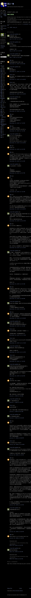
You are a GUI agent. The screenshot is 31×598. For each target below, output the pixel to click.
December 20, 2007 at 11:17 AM (18, 335)
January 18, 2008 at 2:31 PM (17, 504)
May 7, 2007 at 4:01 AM (15, 57)
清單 (1, 109)
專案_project (3, 107)
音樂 (1, 80)
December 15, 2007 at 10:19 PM (18, 142)
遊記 (1, 131)
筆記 (1, 77)
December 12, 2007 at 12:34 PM (18, 93)
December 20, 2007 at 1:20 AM (17, 326)
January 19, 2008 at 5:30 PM (17, 538)
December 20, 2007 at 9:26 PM (17, 375)
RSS (2, 27)
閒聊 (1, 70)
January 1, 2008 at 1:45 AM (16, 395)
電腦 (1, 76)
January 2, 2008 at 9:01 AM (16, 411)
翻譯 (1, 129)
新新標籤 (2, 89)
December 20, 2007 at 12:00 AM (18, 318)
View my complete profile (3, 46)
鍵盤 (1, 111)
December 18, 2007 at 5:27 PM (17, 173)
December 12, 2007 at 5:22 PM (17, 111)
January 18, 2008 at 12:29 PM (17, 444)
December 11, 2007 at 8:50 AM (17, 63)
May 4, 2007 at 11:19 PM (16, 50)
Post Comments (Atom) (18, 590)
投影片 (2, 112)
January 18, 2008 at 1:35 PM (17, 454)
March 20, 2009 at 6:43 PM (16, 545)
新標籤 (2, 84)
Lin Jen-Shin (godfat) (14, 34)
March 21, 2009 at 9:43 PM (16, 558)
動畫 (1, 92)
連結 (1, 137)
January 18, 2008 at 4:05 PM (17, 531)
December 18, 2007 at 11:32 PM (18, 247)
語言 (1, 114)
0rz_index (3, 134)
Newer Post (9, 588)
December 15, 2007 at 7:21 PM (17, 130)
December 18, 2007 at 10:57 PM (18, 220)
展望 (1, 128)
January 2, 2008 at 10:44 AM (17, 417)
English (2, 73)
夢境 (1, 95)
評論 (1, 122)
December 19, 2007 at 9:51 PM (17, 309)
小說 (1, 105)
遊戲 (1, 71)
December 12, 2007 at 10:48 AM (18, 79)
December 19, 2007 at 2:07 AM (17, 283)
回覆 (1, 96)
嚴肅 (1, 87)
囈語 (1, 86)
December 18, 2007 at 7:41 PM (17, 191)
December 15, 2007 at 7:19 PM (17, 123)
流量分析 (2, 121)
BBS (1, 135)
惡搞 (1, 126)
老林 (10, 60)
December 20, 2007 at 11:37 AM (18, 342)
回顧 (1, 79)
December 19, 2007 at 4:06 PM (17, 298)
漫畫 (1, 90)
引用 (1, 74)
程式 (1, 68)
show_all (2, 65)
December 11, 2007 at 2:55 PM (17, 71)
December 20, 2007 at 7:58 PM (17, 361)
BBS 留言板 (10, 14)
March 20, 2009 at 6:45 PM (16, 551)
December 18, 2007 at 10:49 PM (18, 208)
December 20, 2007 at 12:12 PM (18, 352)
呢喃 (1, 82)
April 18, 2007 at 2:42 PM (16, 39)
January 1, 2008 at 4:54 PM (16, 402)
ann (1, 104)
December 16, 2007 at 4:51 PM (17, 149)
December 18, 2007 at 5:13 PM (17, 161)
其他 (1, 83)
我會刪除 (2, 119)
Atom (5, 25)
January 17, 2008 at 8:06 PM (17, 438)
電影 (1, 132)
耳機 (1, 93)
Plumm (11, 74)
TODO (2, 101)
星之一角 (2, 102)
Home (20, 588)
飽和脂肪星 (3, 98)
